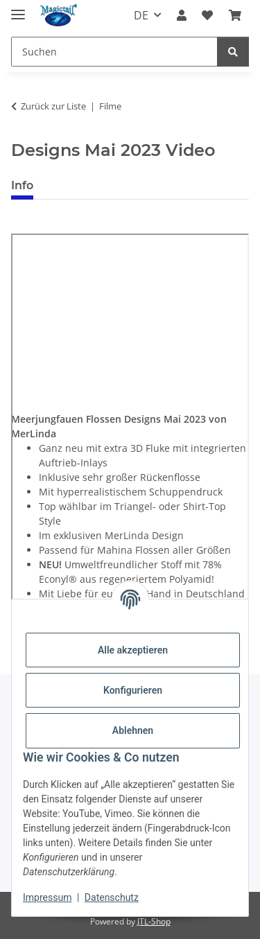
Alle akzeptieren (133, 650)
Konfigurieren (132, 690)
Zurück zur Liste (53, 106)
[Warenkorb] (235, 15)
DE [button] (141, 15)
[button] (181, 15)
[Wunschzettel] (207, 15)
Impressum (47, 897)
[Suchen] (114, 52)
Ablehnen (132, 730)
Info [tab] (22, 185)
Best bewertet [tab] (96, 185)
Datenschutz (112, 897)
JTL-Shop (154, 921)
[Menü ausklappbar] (18, 8)
